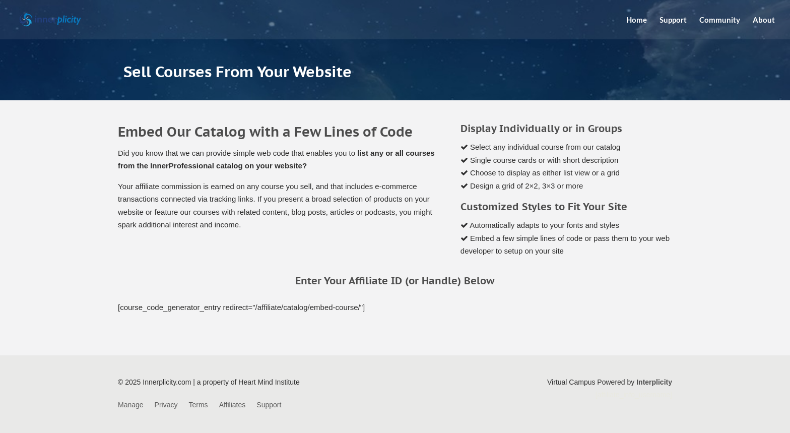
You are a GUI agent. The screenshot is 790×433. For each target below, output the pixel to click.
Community (719, 20)
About (764, 20)
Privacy (166, 405)
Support (673, 20)
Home (636, 20)
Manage (131, 405)
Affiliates (232, 405)
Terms (198, 405)
